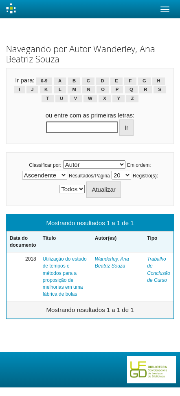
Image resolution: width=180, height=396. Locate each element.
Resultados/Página (89, 176)
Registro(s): (145, 176)
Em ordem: (139, 165)
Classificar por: (45, 165)
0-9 (44, 80)
